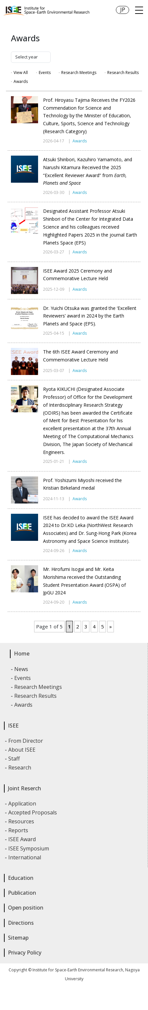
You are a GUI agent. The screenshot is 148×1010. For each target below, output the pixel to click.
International (25, 857)
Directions (21, 922)
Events (45, 72)
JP (122, 9)
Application (22, 803)
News (21, 669)
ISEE (13, 725)
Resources (21, 821)
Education (20, 877)
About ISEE (22, 749)
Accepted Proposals (33, 812)
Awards (21, 81)
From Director (26, 740)
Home (21, 653)
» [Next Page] (110, 626)
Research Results (123, 72)
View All (21, 72)
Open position (25, 907)
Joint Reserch (24, 788)
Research (20, 767)
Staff (14, 758)
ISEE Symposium (29, 848)
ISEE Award (22, 839)
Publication (22, 892)
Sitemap (18, 937)
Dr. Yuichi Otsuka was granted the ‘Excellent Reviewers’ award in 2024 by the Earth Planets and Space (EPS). (89, 316)
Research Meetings (78, 72)
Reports (18, 830)
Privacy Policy (24, 952)
